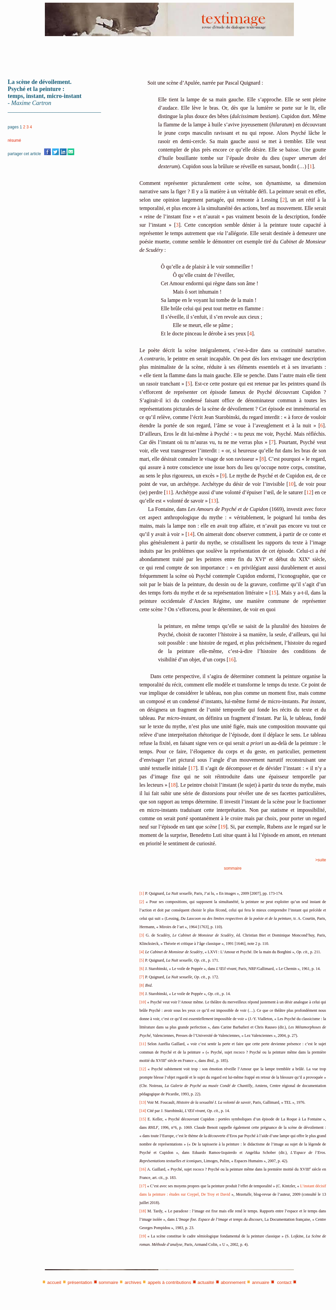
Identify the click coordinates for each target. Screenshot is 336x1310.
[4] (141, 952)
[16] (142, 1169)
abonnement (233, 1282)
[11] (142, 1044)
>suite (320, 860)
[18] (142, 1211)
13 (213, 501)
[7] (141, 977)
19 (223, 827)
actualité (206, 1282)
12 (309, 492)
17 (193, 768)
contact (284, 1282)
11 (168, 492)
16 (231, 659)
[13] (142, 1102)
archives (133, 1282)
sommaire (233, 868)
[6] (141, 968)
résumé (14, 140)
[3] (141, 935)
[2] (141, 901)
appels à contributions (169, 1282)
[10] (142, 1002)
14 (190, 534)
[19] (142, 1236)
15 (273, 592)
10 (291, 484)
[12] (142, 1069)
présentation (80, 1282)
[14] (142, 1110)
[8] (141, 985)
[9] (141, 993)
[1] (141, 893)
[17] (142, 1186)
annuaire (260, 1282)
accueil (54, 1282)
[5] (141, 960)
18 (173, 785)
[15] (142, 1119)
